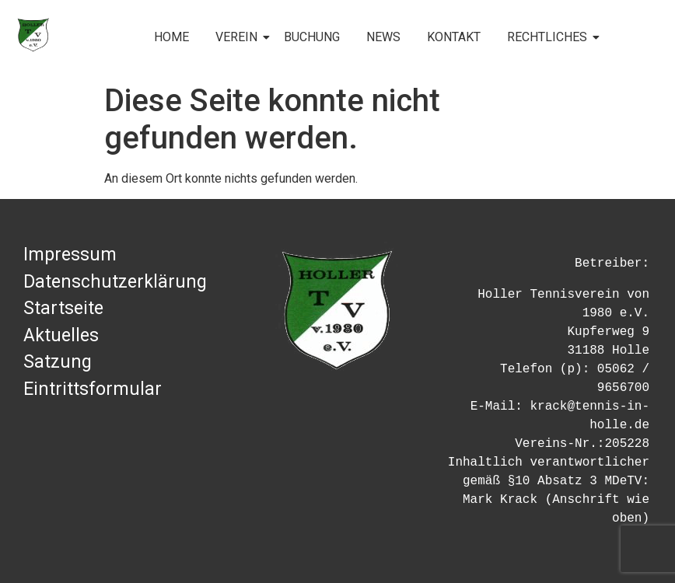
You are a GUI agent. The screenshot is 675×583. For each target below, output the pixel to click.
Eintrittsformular (92, 389)
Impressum (70, 254)
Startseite (63, 308)
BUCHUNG (312, 37)
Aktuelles (61, 335)
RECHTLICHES (550, 37)
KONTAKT (454, 37)
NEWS (383, 37)
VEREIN (239, 37)
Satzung (57, 361)
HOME (171, 37)
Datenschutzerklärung (115, 281)
